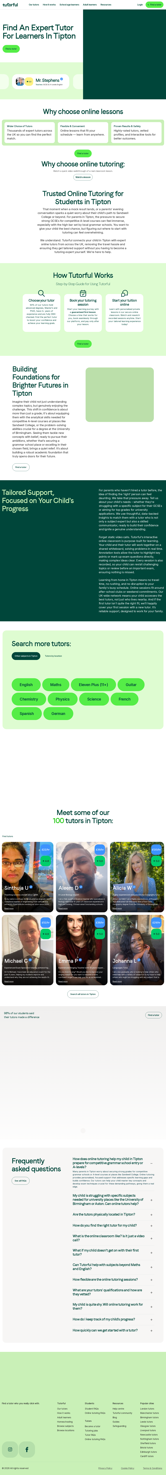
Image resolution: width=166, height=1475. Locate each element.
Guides (116, 1422)
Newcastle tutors (149, 1434)
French (124, 699)
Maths (55, 684)
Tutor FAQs (90, 1435)
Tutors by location (53, 656)
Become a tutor (92, 1426)
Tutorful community (122, 1413)
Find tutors (7, 836)
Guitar (131, 684)
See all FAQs (21, 1180)
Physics (63, 699)
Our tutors (34, 4)
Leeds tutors (146, 1422)
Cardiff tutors (147, 1456)
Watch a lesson (83, 177)
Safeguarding (119, 1426)
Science (94, 699)
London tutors (147, 1408)
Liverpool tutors (148, 1430)
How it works (49, 4)
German (58, 713)
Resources (106, 4)
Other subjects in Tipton (26, 656)
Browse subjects (65, 1426)
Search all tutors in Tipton (82, 994)
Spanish (27, 713)
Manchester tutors (149, 1413)
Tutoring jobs (91, 1430)
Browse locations (65, 1430)
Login (140, 4)
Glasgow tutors (148, 1426)
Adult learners (90, 4)
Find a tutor (11, 49)
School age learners (69, 4)
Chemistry (29, 699)
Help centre (118, 1408)
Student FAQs (92, 1408)
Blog (115, 1417)
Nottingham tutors (149, 1439)
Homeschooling (65, 1422)
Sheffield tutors (148, 1443)
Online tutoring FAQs (95, 1413)
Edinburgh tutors (148, 1452)
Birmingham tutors (149, 1417)
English (26, 684)
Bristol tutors (146, 1447)
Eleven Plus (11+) (93, 684)
